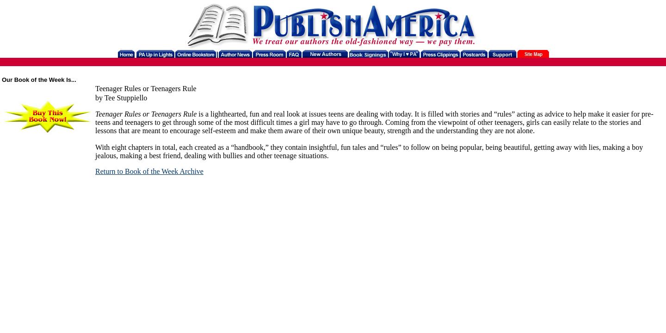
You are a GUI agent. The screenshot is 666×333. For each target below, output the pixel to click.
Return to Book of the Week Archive (149, 171)
